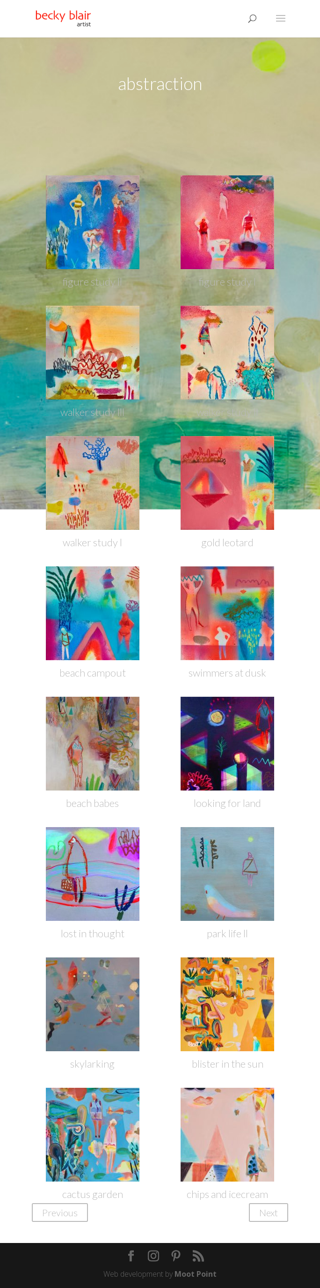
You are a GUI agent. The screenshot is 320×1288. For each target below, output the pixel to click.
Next (268, 1212)
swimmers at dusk (227, 672)
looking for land (227, 803)
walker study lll (92, 412)
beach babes (92, 803)
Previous (60, 1212)
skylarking (92, 1063)
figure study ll (92, 281)
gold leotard (227, 542)
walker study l (92, 542)
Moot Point (196, 1274)
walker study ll (227, 412)
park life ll (227, 933)
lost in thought (92, 933)
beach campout (92, 672)
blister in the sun (227, 1063)
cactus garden (92, 1194)
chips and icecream (227, 1194)
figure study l (227, 281)
